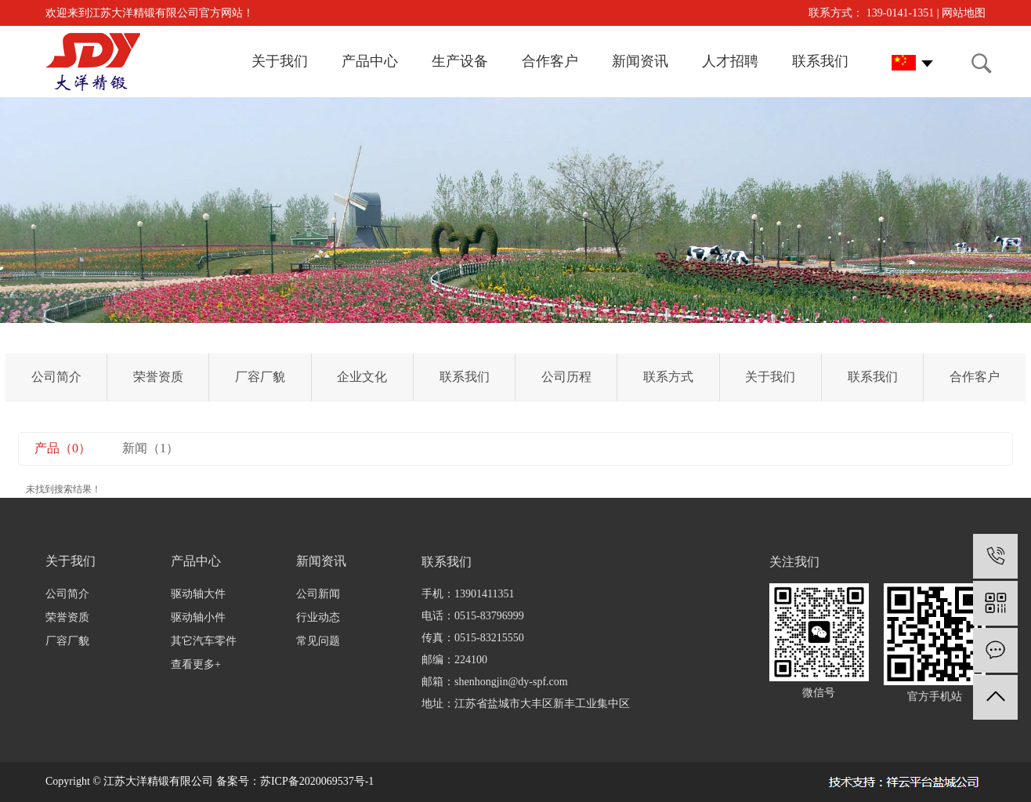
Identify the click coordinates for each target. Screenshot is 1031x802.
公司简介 (56, 376)
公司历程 (566, 376)
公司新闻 (318, 594)
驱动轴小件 (198, 617)
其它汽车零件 (204, 641)
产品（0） (62, 448)
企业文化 (362, 376)
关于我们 (770, 376)
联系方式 (668, 376)
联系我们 (465, 376)
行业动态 (318, 617)
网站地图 (964, 13)
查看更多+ (196, 664)
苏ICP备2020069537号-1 (317, 781)
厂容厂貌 (260, 376)
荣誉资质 (158, 376)
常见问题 (318, 641)
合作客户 (975, 376)
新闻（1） (150, 448)
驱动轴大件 (198, 594)
